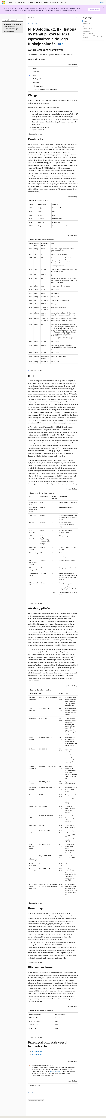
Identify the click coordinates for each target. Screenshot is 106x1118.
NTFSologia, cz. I (37, 1051)
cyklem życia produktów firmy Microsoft (62, 8)
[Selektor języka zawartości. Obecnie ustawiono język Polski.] (6, 1114)
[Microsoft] (3, 2)
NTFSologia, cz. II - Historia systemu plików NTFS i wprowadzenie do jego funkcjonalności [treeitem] (12, 27)
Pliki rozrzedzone (88, 33)
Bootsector (86, 23)
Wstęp (85, 21)
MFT (84, 26)
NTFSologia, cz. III (38, 1054)
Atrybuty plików (87, 28)
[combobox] (12, 20)
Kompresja (86, 31)
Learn (30, 17)
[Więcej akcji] (76, 17)
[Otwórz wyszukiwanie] (97, 2)
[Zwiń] (23, 16)
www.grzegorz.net (55, 1071)
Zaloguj (101, 2)
